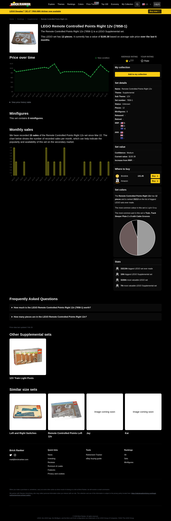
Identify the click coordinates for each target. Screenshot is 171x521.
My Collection (127, 4)
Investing (51, 459)
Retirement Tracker (94, 455)
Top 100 (104, 4)
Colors (80, 4)
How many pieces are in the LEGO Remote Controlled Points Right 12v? (50, 317)
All (125, 455)
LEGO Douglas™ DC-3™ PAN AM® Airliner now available (35, 11)
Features (51, 470)
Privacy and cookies (56, 474)
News (50, 455)
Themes (61, 4)
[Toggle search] (137, 4)
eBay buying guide (94, 459)
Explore (51, 4)
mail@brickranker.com (19, 460)
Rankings (71, 4)
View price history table (21, 102)
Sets (126, 459)
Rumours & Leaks (55, 466)
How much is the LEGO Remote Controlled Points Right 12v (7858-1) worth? (52, 307)
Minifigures (128, 462)
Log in (157, 4)
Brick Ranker (17, 450)
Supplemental (32, 19)
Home (12, 19)
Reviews (51, 462)
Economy (115, 4)
